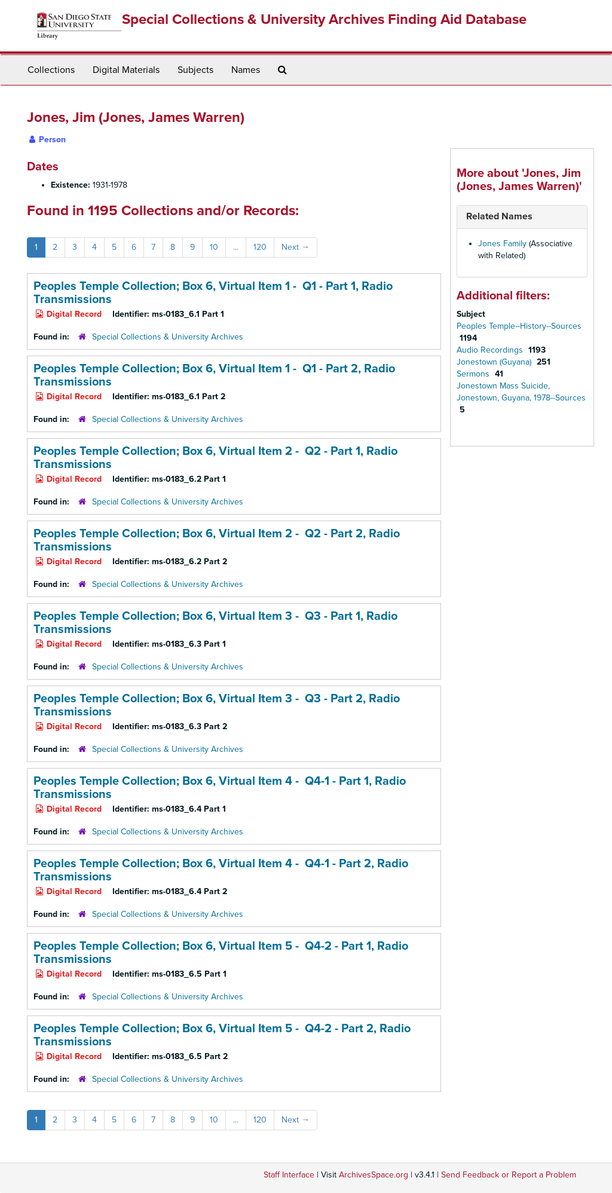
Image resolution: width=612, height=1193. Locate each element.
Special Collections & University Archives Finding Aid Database (324, 19)
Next (295, 247)
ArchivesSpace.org (373, 1175)
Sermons (474, 374)
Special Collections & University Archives (167, 337)
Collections (51, 70)
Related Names (499, 216)
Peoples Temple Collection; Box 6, (213, 293)
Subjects (195, 70)
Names (245, 70)
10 (214, 247)
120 (260, 247)
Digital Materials (126, 70)
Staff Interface (289, 1175)
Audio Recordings (491, 350)
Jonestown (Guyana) (495, 362)
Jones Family (502, 243)
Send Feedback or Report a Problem (508, 1175)
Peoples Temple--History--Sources (519, 326)
